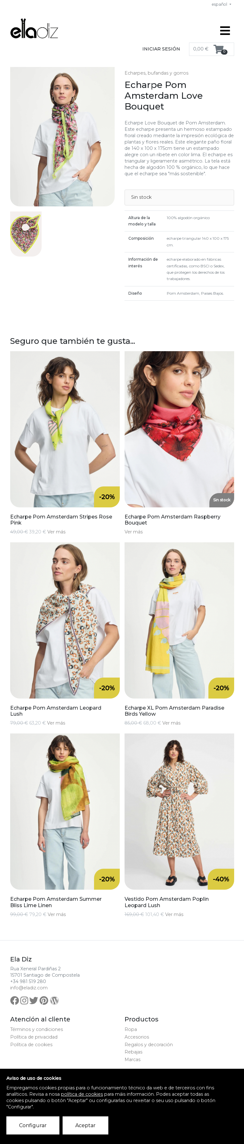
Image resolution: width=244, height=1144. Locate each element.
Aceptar (85, 1125)
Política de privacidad (34, 1037)
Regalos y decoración (149, 1044)
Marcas (132, 1059)
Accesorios (137, 1037)
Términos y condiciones (36, 1029)
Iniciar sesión (161, 49)
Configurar (33, 1125)
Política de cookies (31, 1044)
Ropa (131, 1029)
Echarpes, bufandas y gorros (156, 73)
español (220, 4)
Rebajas (133, 1052)
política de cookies (82, 1094)
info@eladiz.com (29, 988)
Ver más (56, 532)
